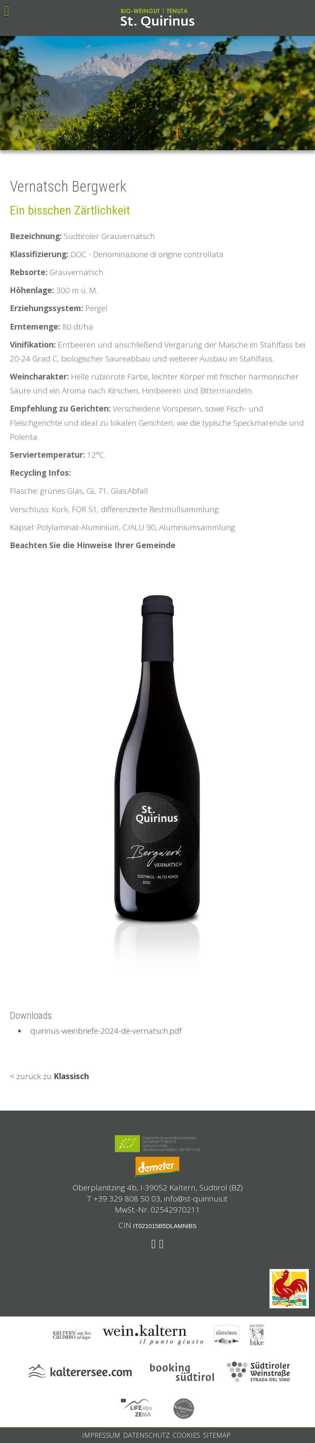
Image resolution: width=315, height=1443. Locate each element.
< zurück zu (49, 1076)
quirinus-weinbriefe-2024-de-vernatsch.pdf (104, 1030)
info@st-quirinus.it (196, 1198)
